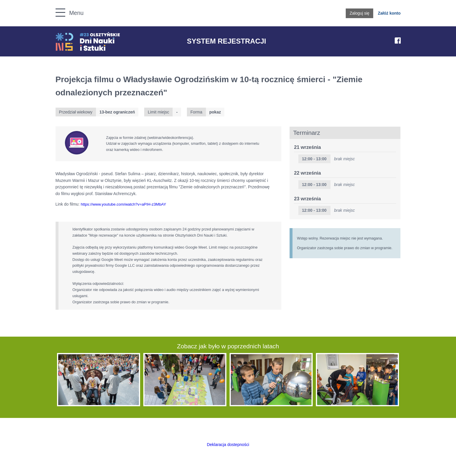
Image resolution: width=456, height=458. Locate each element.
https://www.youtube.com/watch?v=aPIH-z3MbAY (123, 204)
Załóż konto (389, 13)
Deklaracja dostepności (228, 444)
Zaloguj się (359, 13)
